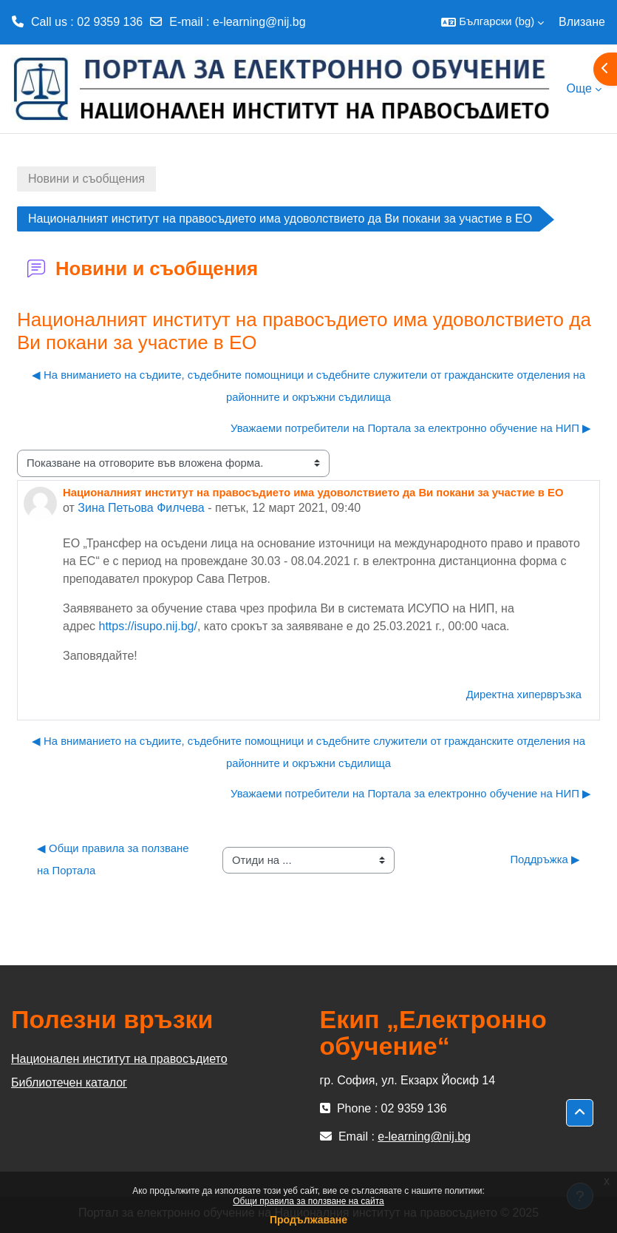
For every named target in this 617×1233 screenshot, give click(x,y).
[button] (492, 22)
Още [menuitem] (579, 88)
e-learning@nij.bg (259, 22)
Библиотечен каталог (69, 1082)
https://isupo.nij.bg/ (147, 626)
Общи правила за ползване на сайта (308, 1201)
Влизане (582, 22)
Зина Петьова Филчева (141, 507)
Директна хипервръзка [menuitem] (524, 694)
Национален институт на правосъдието (119, 1059)
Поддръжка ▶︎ (545, 859)
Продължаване (308, 1220)
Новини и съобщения (86, 178)
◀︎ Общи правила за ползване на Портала (114, 859)
